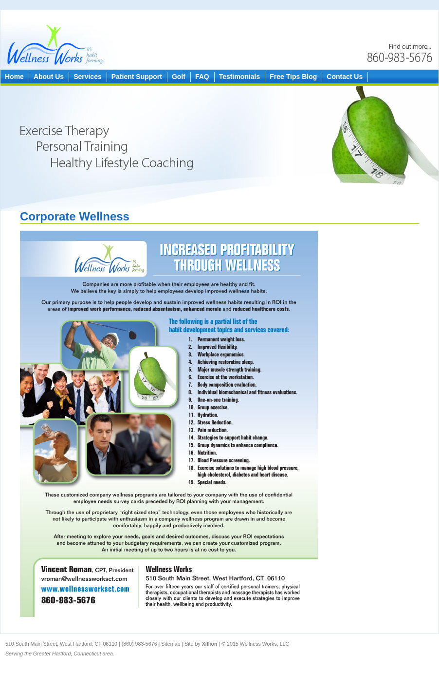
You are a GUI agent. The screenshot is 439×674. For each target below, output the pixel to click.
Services (85, 76)
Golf (176, 76)
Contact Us (342, 76)
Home (12, 76)
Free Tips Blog (291, 76)
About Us (46, 76)
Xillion (210, 644)
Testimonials (237, 76)
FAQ (199, 76)
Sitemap (171, 644)
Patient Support (134, 76)
